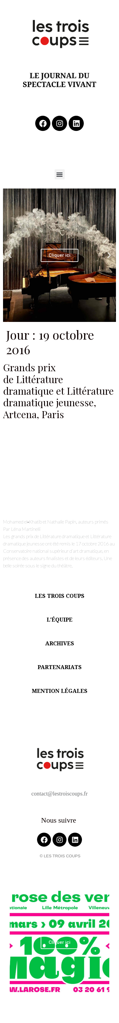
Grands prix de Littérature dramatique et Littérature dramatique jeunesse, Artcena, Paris (58, 391)
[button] (60, 174)
